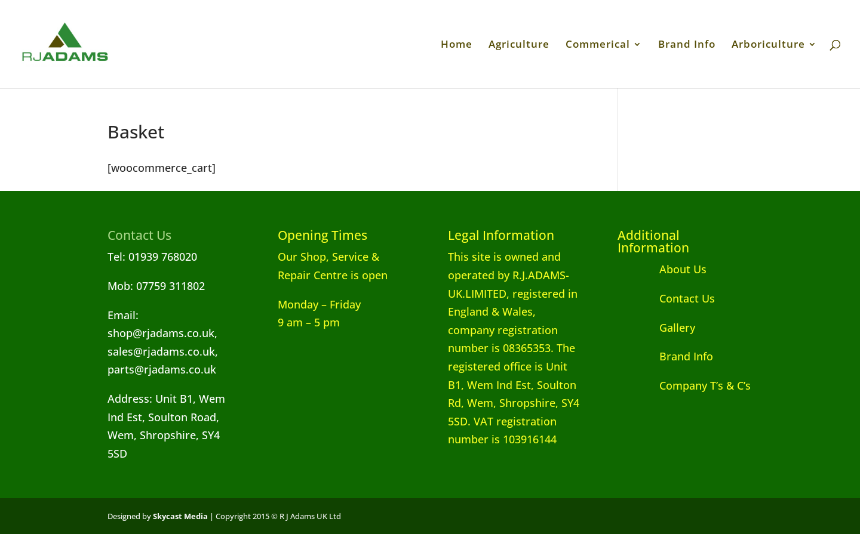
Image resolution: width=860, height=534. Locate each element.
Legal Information (501, 235)
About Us (662, 269)
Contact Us (666, 298)
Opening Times (322, 235)
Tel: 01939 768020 (152, 256)
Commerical (598, 45)
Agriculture (519, 45)
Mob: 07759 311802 (156, 286)
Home (456, 45)
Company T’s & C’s (684, 385)
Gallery (656, 327)
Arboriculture (768, 45)
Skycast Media (180, 516)
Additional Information (653, 241)
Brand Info (686, 45)
